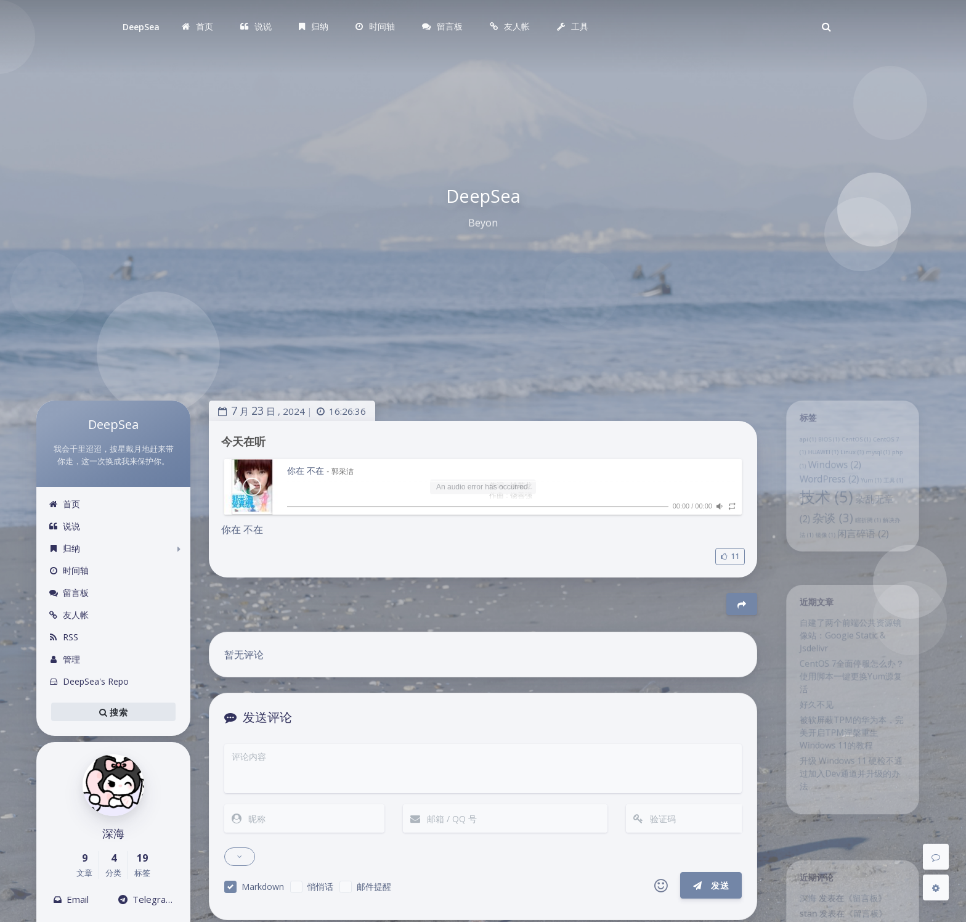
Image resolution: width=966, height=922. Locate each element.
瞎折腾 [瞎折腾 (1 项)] (870, 539)
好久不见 (810, 723)
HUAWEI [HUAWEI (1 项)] (818, 460)
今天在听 (243, 441)
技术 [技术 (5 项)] (822, 512)
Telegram (146, 899)
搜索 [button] (113, 712)
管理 (64, 659)
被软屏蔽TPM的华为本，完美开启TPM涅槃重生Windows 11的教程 (851, 756)
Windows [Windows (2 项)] (831, 474)
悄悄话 (320, 886)
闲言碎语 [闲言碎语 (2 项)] (865, 555)
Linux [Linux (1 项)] (852, 460)
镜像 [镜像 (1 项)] (821, 557)
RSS (63, 637)
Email (71, 899)
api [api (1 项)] (800, 445)
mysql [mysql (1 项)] (882, 460)
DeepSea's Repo (89, 681)
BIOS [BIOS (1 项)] (825, 445)
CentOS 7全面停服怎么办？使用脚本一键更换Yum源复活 (851, 690)
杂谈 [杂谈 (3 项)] (829, 536)
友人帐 (69, 615)
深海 (801, 904)
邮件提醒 (374, 886)
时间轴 (69, 570)
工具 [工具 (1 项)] (899, 493)
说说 (64, 526)
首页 (64, 504)
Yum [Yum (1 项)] (874, 493)
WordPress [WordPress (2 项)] (825, 491)
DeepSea (141, 27)
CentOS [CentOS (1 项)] (857, 445)
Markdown (263, 886)
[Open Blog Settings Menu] (936, 887)
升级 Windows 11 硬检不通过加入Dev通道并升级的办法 (851, 803)
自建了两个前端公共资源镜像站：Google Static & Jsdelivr (850, 643)
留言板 (69, 592)
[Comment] (936, 857)
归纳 (64, 548)
